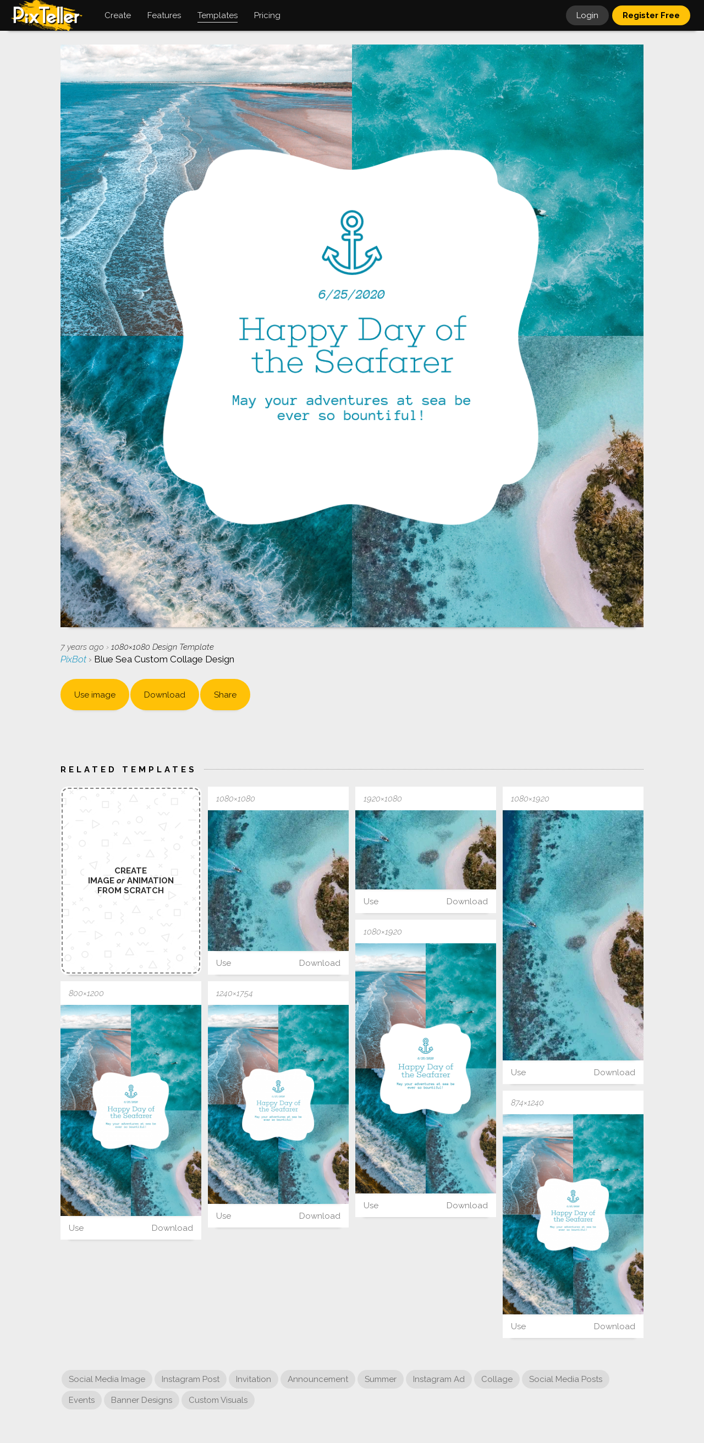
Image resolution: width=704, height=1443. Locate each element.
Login (587, 15)
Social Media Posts (565, 1379)
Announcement (318, 1379)
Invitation (253, 1379)
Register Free (651, 15)
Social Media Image (107, 1379)
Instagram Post (190, 1379)
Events (82, 1400)
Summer (381, 1379)
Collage (497, 1379)
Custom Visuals (218, 1400)
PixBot (75, 659)
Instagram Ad (439, 1379)
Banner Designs (141, 1400)
